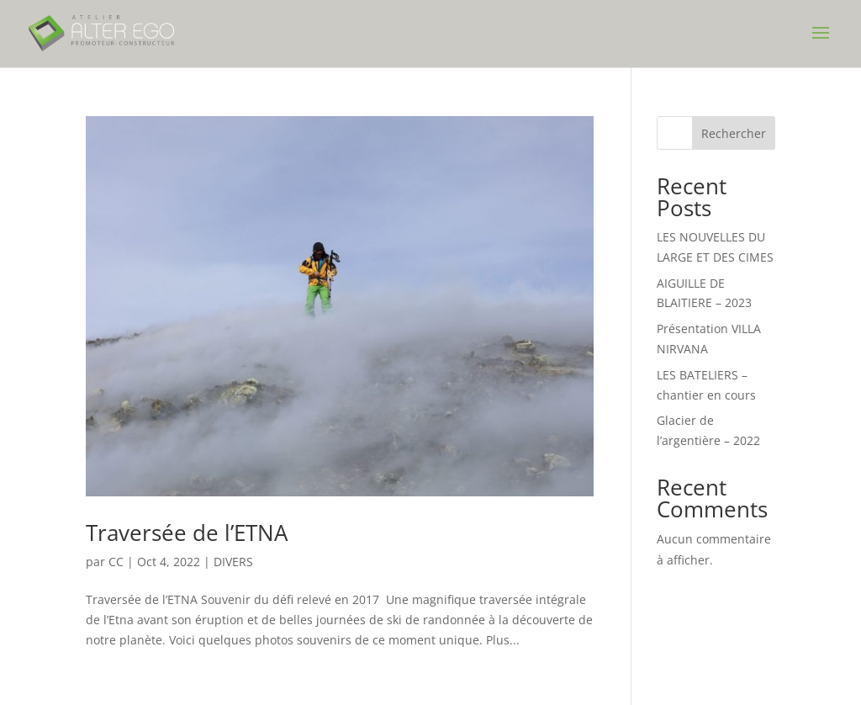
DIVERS (233, 562)
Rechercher (733, 133)
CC (116, 562)
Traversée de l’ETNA (187, 532)
